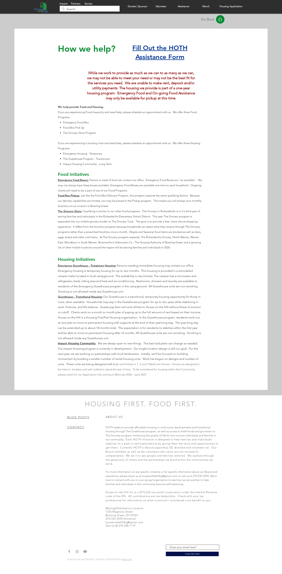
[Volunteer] (160, 6)
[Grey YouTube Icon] (85, 551)
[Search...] (89, 9)
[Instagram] (77, 551)
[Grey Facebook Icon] (69, 551)
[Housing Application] (231, 6)
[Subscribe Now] (192, 554)
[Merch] (205, 6)
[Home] (220, 19)
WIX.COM (126, 559)
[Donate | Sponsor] (137, 6)
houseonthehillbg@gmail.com (160, 476)
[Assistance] (183, 6)
